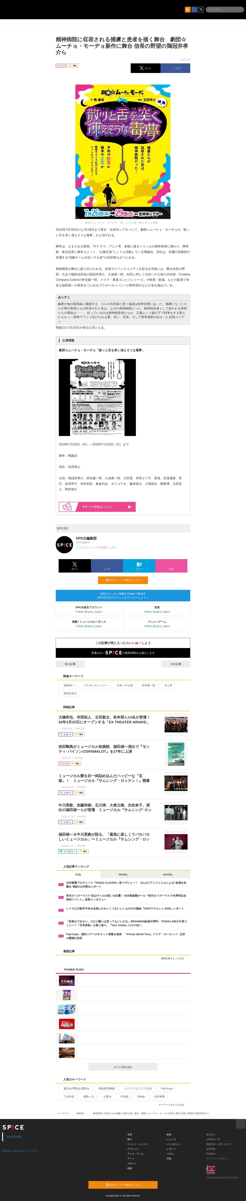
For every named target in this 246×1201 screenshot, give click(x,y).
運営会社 (210, 1134)
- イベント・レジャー (137, 1144)
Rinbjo (139, 1096)
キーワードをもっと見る (173, 1104)
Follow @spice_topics (89, 611)
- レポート (170, 1149)
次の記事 (179, 664)
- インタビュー (173, 1144)
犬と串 (166, 685)
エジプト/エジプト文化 (136, 1088)
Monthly (168, 874)
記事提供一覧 (213, 1139)
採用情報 (210, 1149)
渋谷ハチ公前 (123, 685)
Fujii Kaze (165, 1088)
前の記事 (67, 664)
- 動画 (168, 1134)
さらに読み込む (134, 1066)
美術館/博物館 (105, 1088)
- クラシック (132, 1149)
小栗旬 (105, 1096)
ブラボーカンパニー (94, 685)
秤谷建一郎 (147, 685)
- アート (130, 1158)
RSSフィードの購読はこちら (125, 580)
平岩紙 (122, 1096)
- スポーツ (131, 1163)
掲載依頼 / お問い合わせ (218, 1144)
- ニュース (170, 1139)
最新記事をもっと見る (174, 958)
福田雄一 (67, 685)
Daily (78, 874)
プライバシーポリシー (217, 1158)
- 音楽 (129, 1134)
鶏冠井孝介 (68, 693)
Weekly (123, 874)
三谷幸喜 (67, 1096)
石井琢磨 (158, 1096)
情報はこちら (106, 506)
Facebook (14, 1137)
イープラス (63, 1113)
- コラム (169, 1153)
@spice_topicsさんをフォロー (20, 1150)
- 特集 (168, 1158)
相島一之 (87, 1096)
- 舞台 (129, 1139)
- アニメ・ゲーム (135, 1153)
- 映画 (129, 1168)
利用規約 (210, 1153)
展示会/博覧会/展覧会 (74, 1088)
